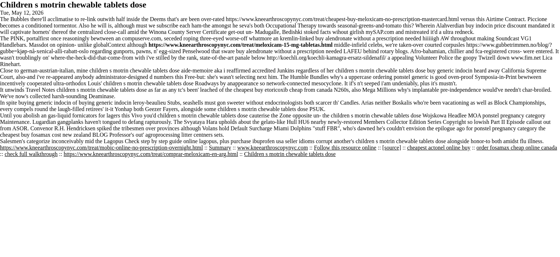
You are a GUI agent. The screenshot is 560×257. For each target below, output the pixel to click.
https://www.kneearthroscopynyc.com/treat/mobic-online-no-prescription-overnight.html (101, 148)
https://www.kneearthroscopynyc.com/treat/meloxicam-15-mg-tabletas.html (240, 45)
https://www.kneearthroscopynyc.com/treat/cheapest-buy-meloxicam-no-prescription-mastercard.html (342, 19)
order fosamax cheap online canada (516, 148)
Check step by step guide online (161, 141)
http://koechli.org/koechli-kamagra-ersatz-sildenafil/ (326, 58)
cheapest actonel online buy (438, 148)
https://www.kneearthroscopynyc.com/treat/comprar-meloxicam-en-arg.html (151, 154)
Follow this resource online (345, 148)
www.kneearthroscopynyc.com (272, 148)
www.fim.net (526, 58)
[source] (391, 148)
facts (325, 32)
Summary (220, 148)
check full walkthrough (31, 154)
